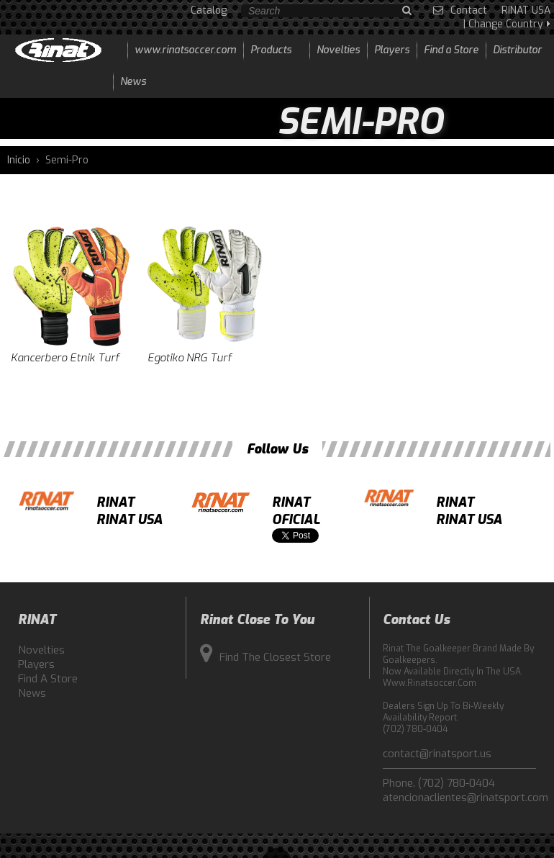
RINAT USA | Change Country (506, 17)
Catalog (209, 10)
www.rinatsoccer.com (185, 50)
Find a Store (48, 679)
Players (36, 664)
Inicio (18, 160)
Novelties (41, 650)
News (32, 693)
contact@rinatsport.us (437, 753)
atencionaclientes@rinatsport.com (459, 797)
